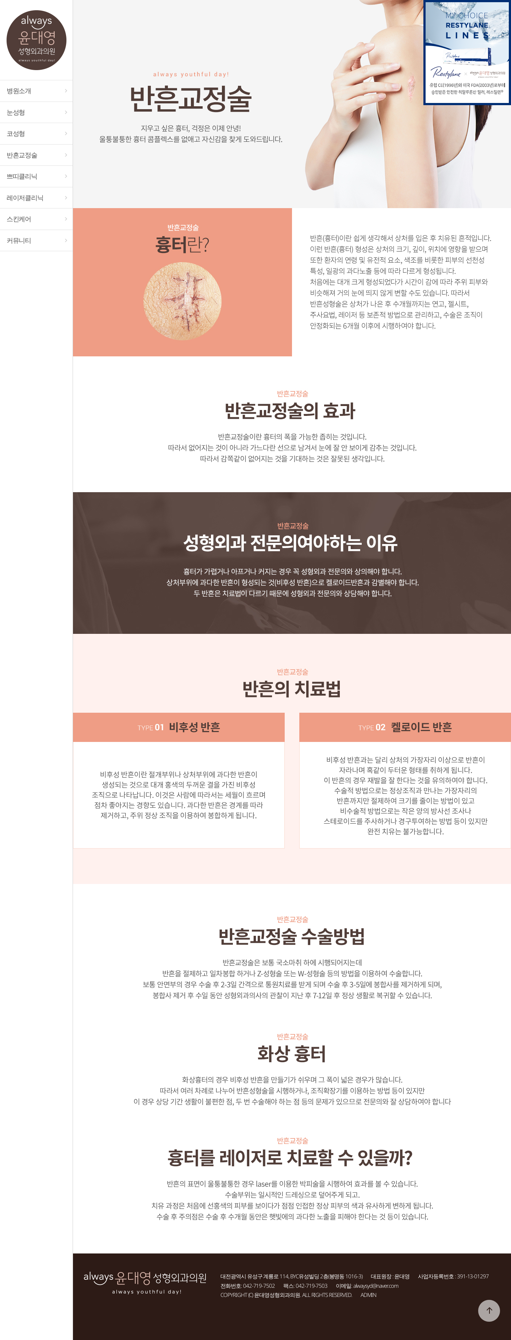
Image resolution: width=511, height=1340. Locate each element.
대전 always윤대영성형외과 (36, 40)
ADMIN (369, 1294)
